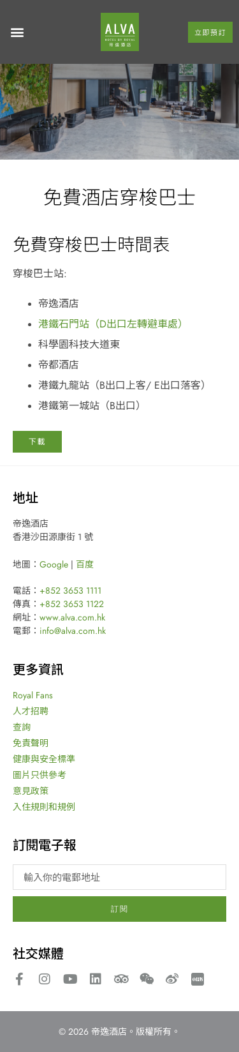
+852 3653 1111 (70, 590)
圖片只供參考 (39, 774)
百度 (85, 564)
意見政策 (30, 790)
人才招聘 (30, 711)
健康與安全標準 (44, 759)
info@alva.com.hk (73, 630)
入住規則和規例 (44, 806)
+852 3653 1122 (72, 603)
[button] (16, 32)
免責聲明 (30, 743)
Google (54, 564)
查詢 (22, 727)
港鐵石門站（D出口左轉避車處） (113, 324)
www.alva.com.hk (72, 617)
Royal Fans (33, 695)
